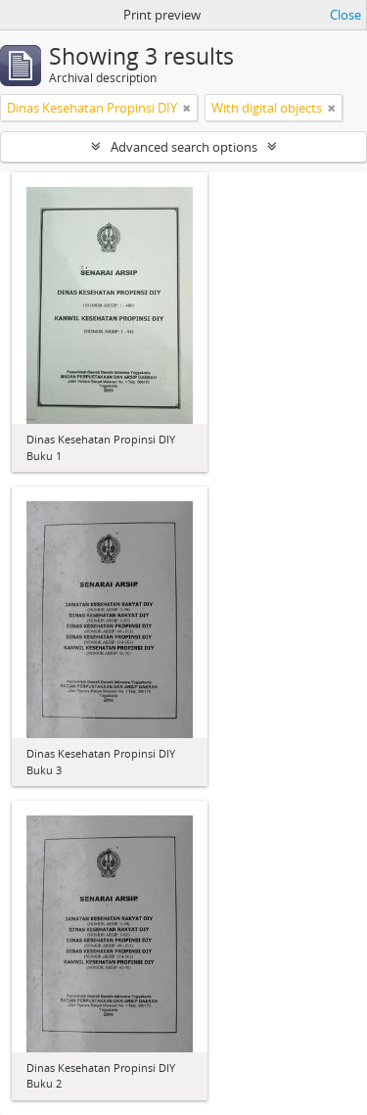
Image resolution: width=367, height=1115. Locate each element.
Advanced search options (184, 147)
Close (345, 14)
